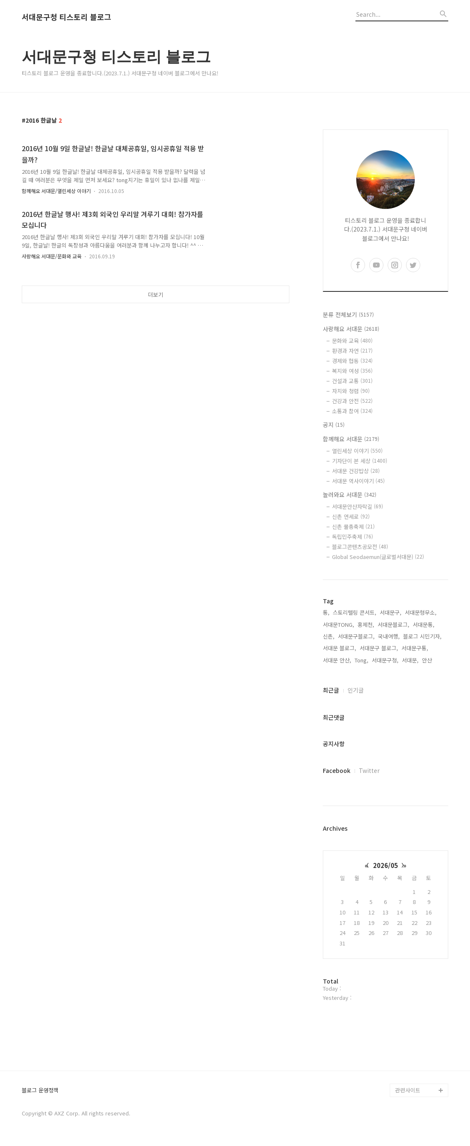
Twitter (369, 770)
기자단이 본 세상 (359, 461)
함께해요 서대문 (351, 439)
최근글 (331, 690)
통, (326, 612)
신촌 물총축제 (353, 527)
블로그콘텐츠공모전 (360, 547)
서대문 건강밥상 (356, 471)
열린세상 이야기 (357, 451)
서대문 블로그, (339, 648)
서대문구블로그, (356, 636)
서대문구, (390, 612)
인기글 (355, 690)
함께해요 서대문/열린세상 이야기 (56, 190)
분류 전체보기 (348, 314)
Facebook (336, 770)
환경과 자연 (352, 351)
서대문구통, (414, 648)
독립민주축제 (352, 537)
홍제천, (366, 624)
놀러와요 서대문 (349, 494)
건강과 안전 (352, 401)
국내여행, (389, 636)
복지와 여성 (352, 371)
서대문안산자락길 (357, 506)
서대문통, (423, 624)
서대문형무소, (421, 612)
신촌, (329, 636)
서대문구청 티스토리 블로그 (66, 17)
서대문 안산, (337, 660)
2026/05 (385, 865)
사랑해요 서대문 (351, 328)
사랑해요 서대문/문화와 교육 (52, 256)
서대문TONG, (338, 624)
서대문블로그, (393, 624)
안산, (428, 660)
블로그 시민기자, (422, 636)
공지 (334, 424)
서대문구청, (385, 660)
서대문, (410, 660)
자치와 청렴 (351, 391)
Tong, (361, 660)
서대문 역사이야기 (358, 481)
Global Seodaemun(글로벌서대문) (378, 557)
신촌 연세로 (351, 516)
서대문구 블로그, (379, 648)
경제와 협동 (352, 361)
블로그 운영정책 (40, 1090)
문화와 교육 (352, 341)
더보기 (155, 295)
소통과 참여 (352, 411)
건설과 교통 (352, 381)
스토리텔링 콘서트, (354, 612)
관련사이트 (407, 1090)
